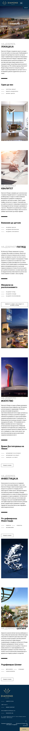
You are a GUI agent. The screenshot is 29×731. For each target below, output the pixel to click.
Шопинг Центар (10, 93)
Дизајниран (9, 669)
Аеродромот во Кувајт (12, 455)
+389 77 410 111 (4, 704)
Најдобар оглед (10, 291)
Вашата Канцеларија (12, 91)
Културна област (11, 89)
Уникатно (19, 525)
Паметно (8, 525)
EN (27, 7)
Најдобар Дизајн (11, 227)
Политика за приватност (6, 723)
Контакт (24, 729)
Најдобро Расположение (13, 296)
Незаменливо (10, 527)
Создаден (21, 669)
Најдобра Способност (12, 231)
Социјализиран (10, 671)
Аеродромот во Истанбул (13, 453)
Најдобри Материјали (12, 229)
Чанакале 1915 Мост (12, 457)
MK (25, 7)
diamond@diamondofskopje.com (8, 710)
